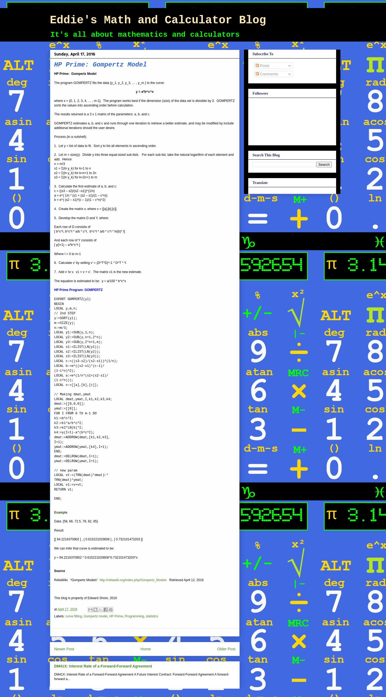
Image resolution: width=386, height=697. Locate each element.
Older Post (226, 649)
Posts (262, 66)
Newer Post (64, 649)
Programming (134, 616)
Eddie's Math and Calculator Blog (158, 20)
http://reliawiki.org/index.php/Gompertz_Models (132, 580)
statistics (152, 616)
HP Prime (116, 616)
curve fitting (73, 616)
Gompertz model (95, 616)
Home (145, 649)
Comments (267, 74)
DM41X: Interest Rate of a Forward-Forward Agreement (103, 666)
